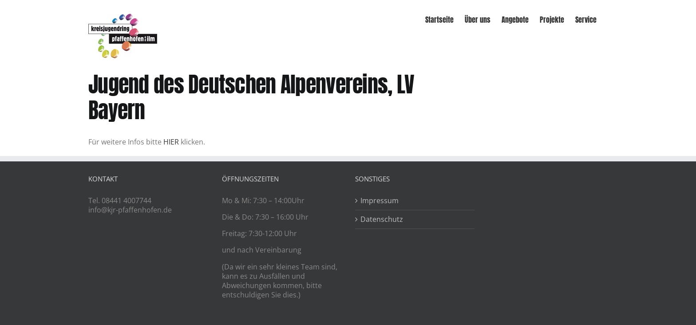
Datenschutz (381, 219)
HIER (171, 142)
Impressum (379, 200)
